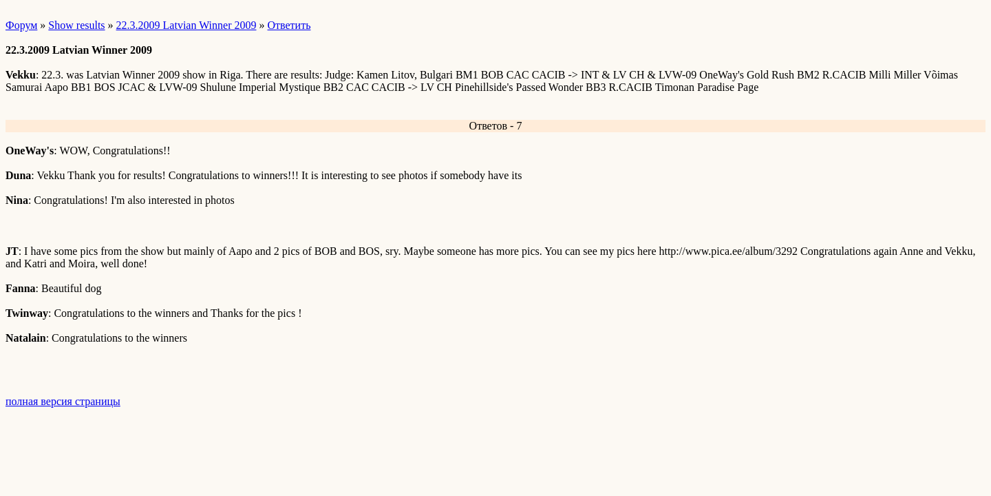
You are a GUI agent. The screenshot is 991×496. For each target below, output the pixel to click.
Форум (21, 25)
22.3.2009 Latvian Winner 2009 (186, 25)
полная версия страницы (63, 401)
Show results (76, 25)
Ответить (289, 25)
